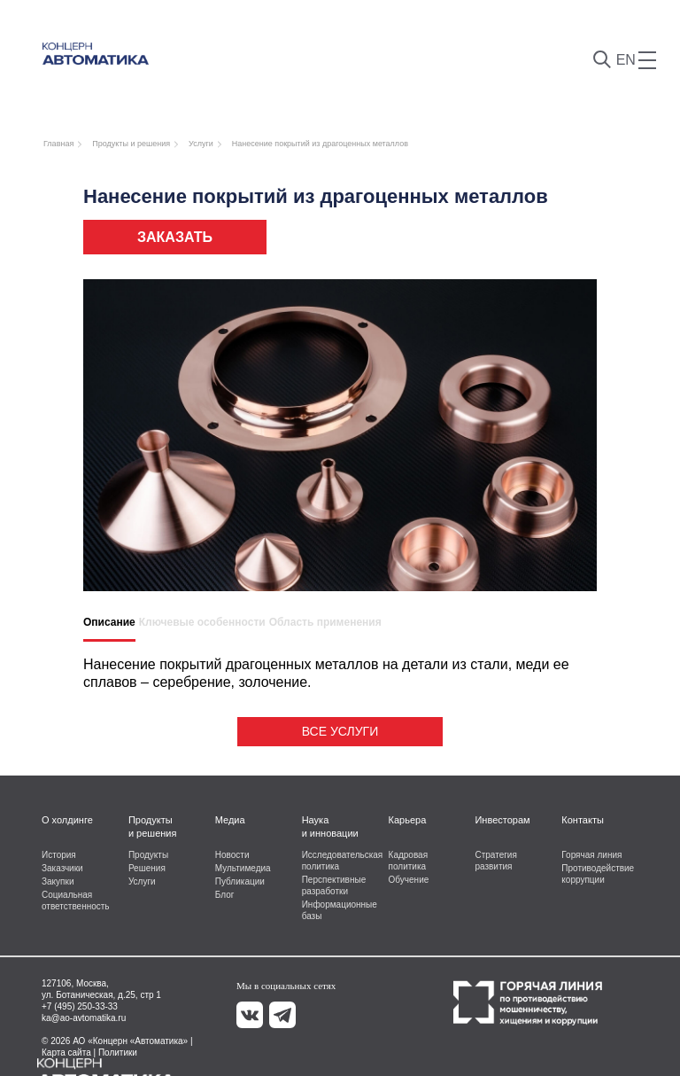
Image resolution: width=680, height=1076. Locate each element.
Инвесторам (502, 820)
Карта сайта (66, 1052)
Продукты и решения (152, 826)
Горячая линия (591, 855)
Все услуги (340, 731)
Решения (147, 868)
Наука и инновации (330, 826)
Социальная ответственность (76, 900)
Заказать (174, 237)
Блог (225, 895)
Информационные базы (339, 910)
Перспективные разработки (334, 885)
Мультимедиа (243, 868)
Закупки (57, 881)
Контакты (582, 820)
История (59, 855)
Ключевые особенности (202, 622)
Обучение (409, 880)
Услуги (142, 881)
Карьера (408, 820)
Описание (109, 622)
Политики (117, 1052)
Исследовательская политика (339, 860)
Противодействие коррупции (597, 874)
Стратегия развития (495, 860)
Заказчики (62, 868)
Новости (232, 855)
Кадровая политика (409, 860)
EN (626, 59)
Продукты (148, 855)
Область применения (325, 622)
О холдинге (67, 820)
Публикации (240, 881)
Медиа (230, 820)
